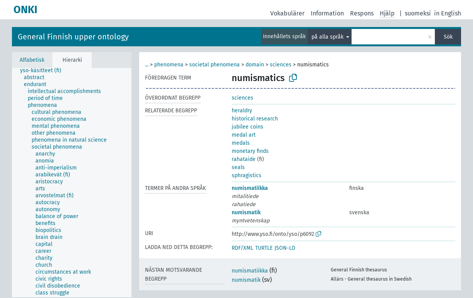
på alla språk (328, 37)
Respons (362, 13)
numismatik (246, 212)
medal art (244, 135)
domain (255, 64)
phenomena (168, 64)
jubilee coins (247, 127)
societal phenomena (214, 64)
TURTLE (264, 248)
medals (241, 143)
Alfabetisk (32, 60)
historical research (255, 118)
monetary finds (250, 151)
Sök (448, 37)
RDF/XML (242, 248)
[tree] (71, 182)
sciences (280, 64)
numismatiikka (250, 188)
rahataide (244, 159)
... (146, 64)
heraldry (242, 110)
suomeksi (418, 13)
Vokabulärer (287, 13)
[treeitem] (44, 70)
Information (327, 13)
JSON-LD (284, 248)
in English (447, 13)
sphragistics (246, 175)
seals (238, 167)
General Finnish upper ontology (73, 36)
